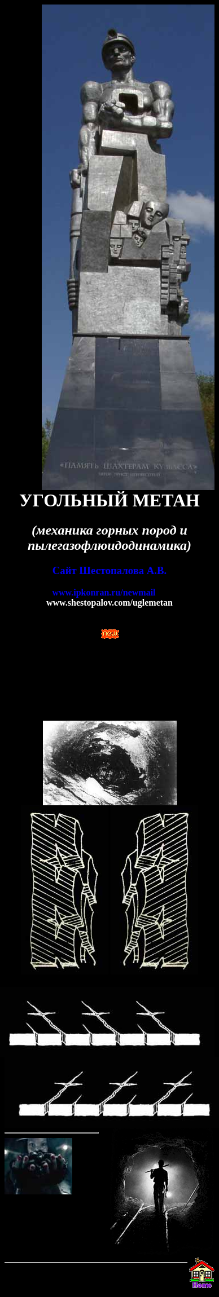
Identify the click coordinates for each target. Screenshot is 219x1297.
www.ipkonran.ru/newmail (103, 592)
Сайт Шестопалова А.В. (109, 570)
